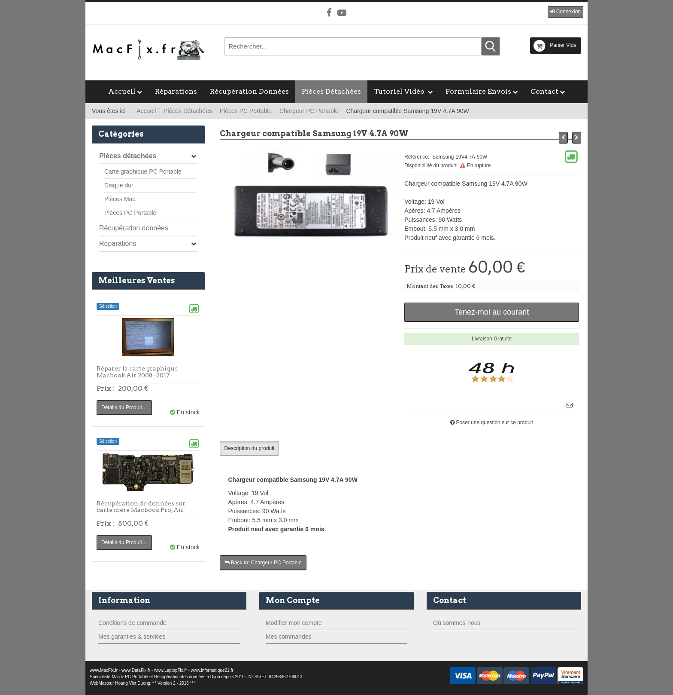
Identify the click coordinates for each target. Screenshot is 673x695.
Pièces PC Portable (246, 110)
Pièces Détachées (331, 91)
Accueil (122, 91)
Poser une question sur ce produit (494, 422)
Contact (544, 91)
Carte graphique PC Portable (143, 171)
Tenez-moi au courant (492, 312)
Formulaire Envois (478, 91)
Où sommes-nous (456, 622)
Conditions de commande (132, 622)
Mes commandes (289, 636)
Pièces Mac (119, 199)
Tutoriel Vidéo (400, 91)
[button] (565, 12)
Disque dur (118, 185)
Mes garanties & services (131, 636)
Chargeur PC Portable (309, 110)
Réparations (176, 91)
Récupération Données (249, 91)
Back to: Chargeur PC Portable (263, 563)
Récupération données (133, 228)
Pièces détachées (127, 155)
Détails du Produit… (124, 407)
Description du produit (249, 448)
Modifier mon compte (294, 622)
